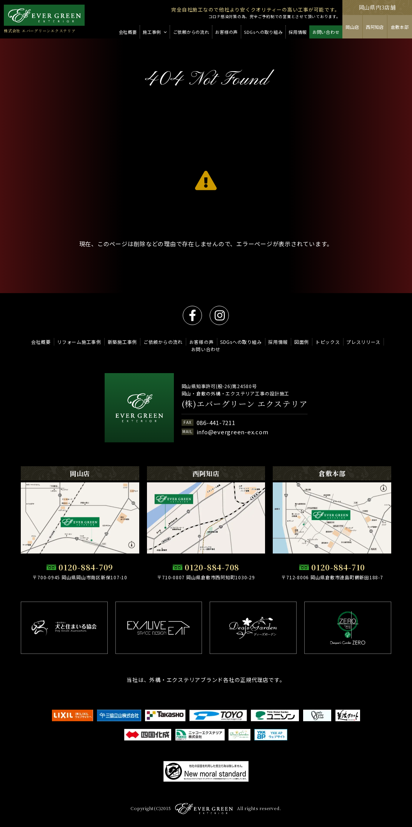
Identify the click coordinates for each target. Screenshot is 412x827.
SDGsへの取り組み (241, 341)
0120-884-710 (338, 567)
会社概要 (41, 341)
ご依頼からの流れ (163, 341)
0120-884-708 (212, 567)
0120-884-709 (85, 567)
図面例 (301, 341)
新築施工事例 (122, 341)
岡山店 (352, 27)
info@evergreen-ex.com (233, 432)
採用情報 (278, 341)
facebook (192, 315)
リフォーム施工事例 (79, 341)
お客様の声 (201, 341)
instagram (219, 315)
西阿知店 (375, 27)
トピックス (327, 341)
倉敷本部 (400, 27)
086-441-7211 (216, 423)
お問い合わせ (206, 349)
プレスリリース (363, 341)
